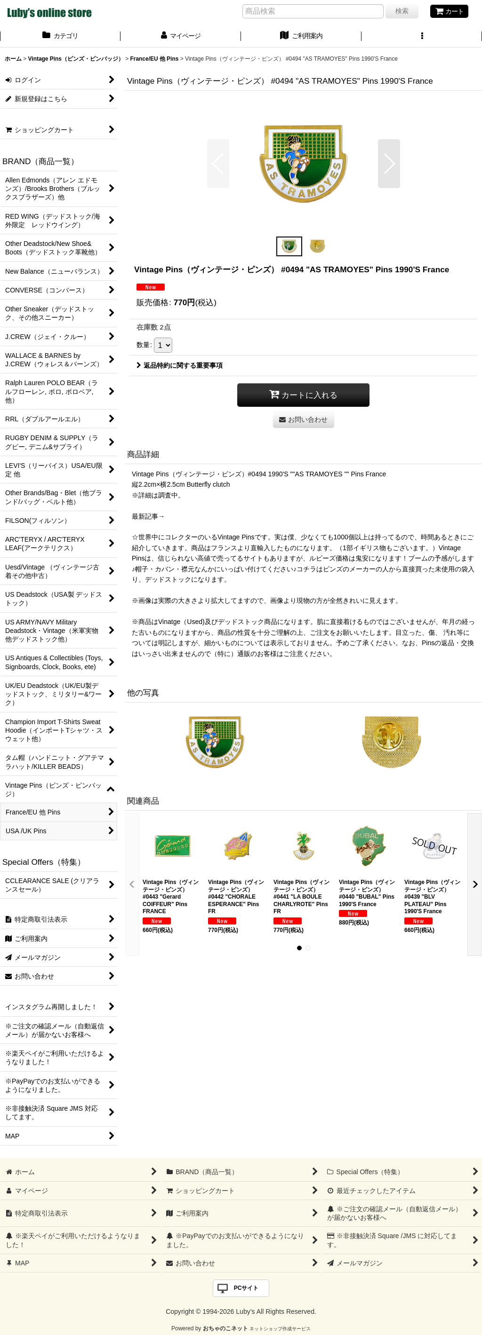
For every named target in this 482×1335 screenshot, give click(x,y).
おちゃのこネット (225, 1328)
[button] (422, 36)
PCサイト (246, 1288)
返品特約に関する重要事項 (180, 365)
